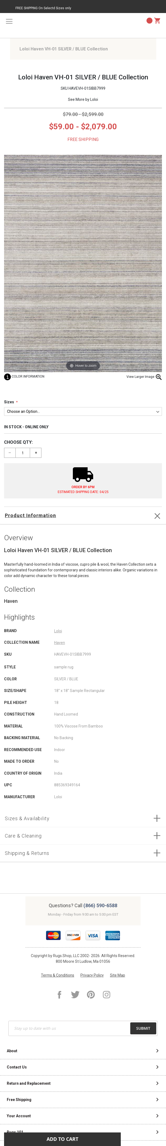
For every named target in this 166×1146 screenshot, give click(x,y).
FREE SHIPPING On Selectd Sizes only (43, 8)
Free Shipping (19, 1099)
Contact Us (17, 1067)
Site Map (117, 975)
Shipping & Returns (27, 853)
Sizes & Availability (27, 818)
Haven (59, 642)
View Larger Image (144, 377)
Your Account (19, 1116)
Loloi (94, 99)
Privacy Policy (92, 975)
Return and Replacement (29, 1083)
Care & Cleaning (23, 836)
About (12, 1051)
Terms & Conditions (57, 975)
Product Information (30, 515)
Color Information (24, 376)
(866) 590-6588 (100, 905)
